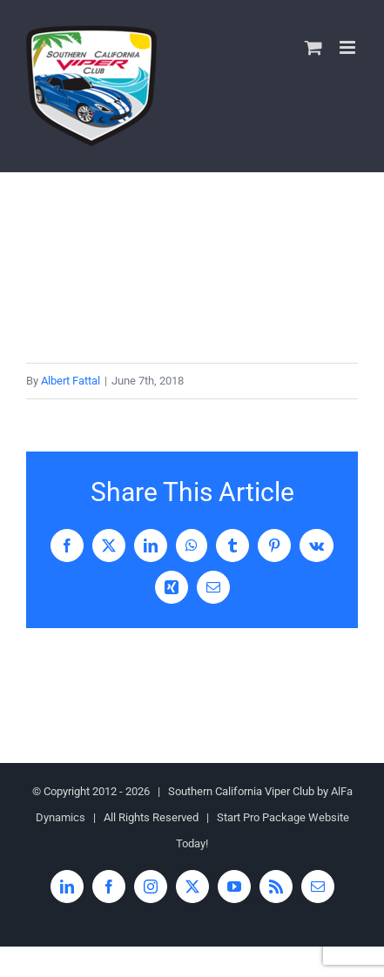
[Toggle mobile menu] (349, 47)
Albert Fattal (70, 380)
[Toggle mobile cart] (313, 47)
